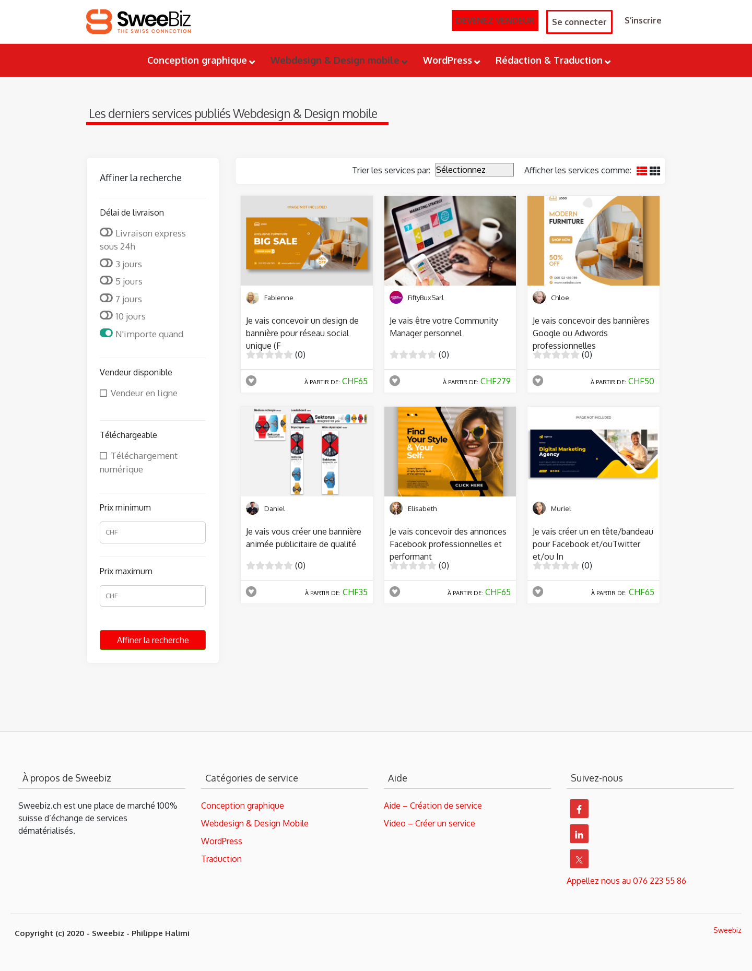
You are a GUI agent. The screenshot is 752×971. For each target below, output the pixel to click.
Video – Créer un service (429, 823)
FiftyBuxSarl (426, 297)
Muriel (561, 508)
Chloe (560, 297)
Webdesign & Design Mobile (255, 823)
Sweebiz (727, 930)
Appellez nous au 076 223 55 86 (626, 880)
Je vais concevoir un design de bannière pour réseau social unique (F (302, 333)
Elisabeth (422, 508)
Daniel (274, 508)
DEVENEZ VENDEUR (495, 20)
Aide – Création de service (433, 805)
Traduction (221, 859)
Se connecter (579, 22)
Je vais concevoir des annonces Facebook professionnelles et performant (448, 544)
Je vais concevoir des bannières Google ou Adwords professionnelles (591, 333)
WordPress (221, 841)
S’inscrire (643, 20)
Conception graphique (242, 805)
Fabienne (278, 297)
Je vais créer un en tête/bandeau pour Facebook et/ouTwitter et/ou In (593, 544)
